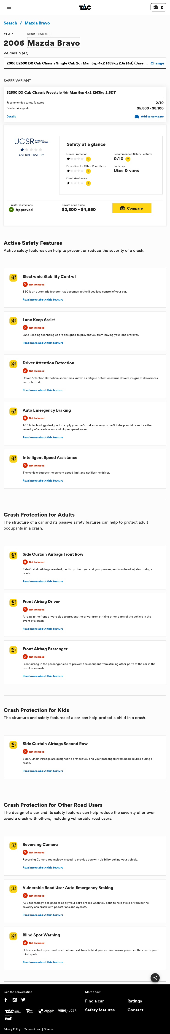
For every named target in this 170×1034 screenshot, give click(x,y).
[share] (155, 977)
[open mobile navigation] (9, 7)
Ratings (134, 1001)
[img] (31, 147)
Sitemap (49, 1029)
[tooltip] (88, 159)
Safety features (100, 1010)
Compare (132, 208)
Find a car (94, 1001)
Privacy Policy (12, 1029)
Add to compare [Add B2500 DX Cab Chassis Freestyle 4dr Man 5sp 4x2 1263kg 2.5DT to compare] (149, 116)
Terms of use (32, 1029)
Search (10, 23)
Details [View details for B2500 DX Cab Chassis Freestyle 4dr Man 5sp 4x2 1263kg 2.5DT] (11, 117)
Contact (135, 1010)
